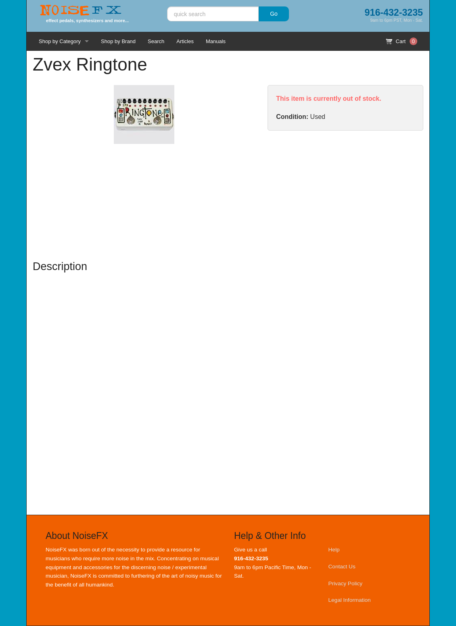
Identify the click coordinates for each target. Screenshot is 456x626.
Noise (81, 11)
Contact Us (342, 567)
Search (156, 41)
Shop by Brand (118, 41)
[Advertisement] (345, 195)
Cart (401, 41)
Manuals (216, 41)
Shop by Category (60, 41)
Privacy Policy (345, 583)
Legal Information (349, 600)
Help (334, 550)
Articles (185, 41)
